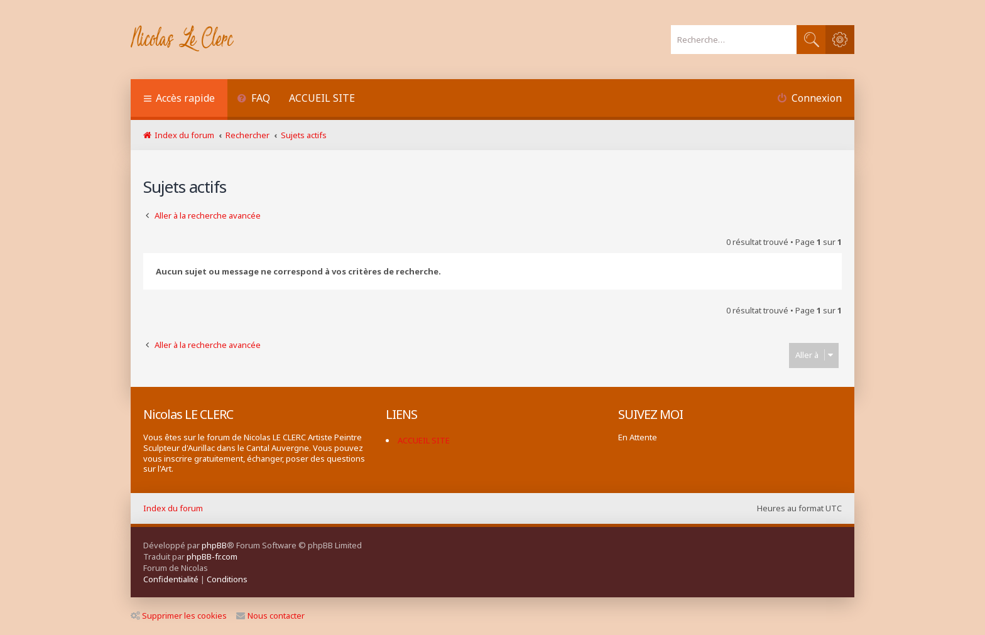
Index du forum (173, 508)
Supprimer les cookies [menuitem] (179, 615)
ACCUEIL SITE (322, 98)
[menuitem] (253, 99)
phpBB (214, 545)
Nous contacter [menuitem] (270, 615)
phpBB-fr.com (212, 556)
